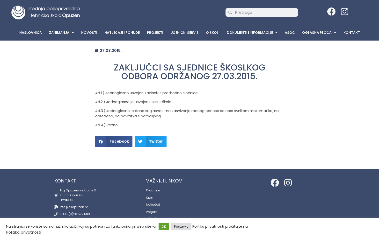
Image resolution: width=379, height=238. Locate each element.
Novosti (89, 32)
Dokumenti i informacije (252, 32)
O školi (212, 32)
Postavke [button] (181, 226)
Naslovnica (30, 32)
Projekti (155, 32)
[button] (113, 141)
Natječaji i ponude (122, 32)
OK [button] (163, 226)
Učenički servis (184, 32)
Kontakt (351, 32)
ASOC (290, 32)
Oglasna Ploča (319, 32)
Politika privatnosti (23, 232)
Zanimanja (61, 32)
